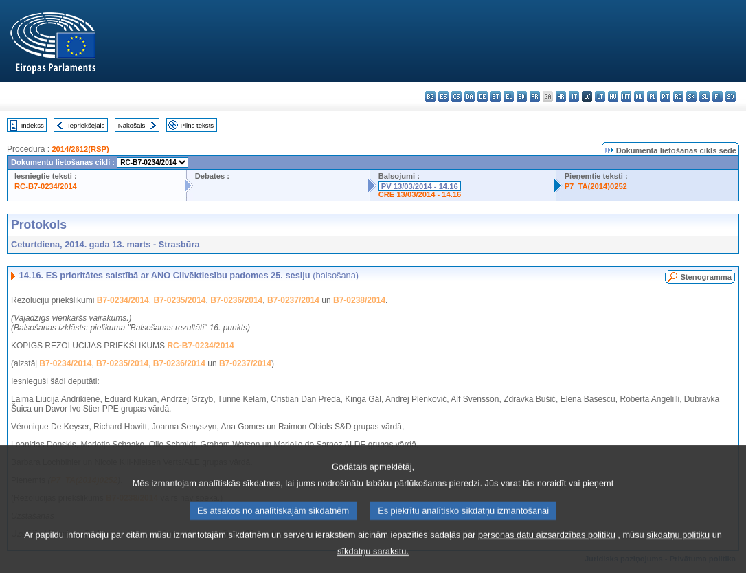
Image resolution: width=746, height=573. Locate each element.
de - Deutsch (482, 96)
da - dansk (469, 96)
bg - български (430, 96)
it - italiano (574, 96)
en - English (522, 96)
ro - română (678, 96)
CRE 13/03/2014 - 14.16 (420, 194)
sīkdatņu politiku (678, 550)
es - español (443, 96)
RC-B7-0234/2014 (45, 186)
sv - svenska (730, 96)
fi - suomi (717, 96)
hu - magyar (613, 96)
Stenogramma (706, 277)
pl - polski (652, 96)
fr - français (535, 96)
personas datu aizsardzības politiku (546, 550)
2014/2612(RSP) (80, 149)
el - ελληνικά (509, 96)
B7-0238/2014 (359, 300)
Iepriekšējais (86, 125)
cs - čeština (456, 96)
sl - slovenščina (704, 96)
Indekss (32, 125)
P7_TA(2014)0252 (596, 186)
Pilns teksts (197, 125)
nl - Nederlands (639, 96)
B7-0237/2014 (293, 300)
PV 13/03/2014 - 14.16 (419, 186)
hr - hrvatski (561, 96)
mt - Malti (626, 96)
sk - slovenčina (691, 96)
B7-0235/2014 (179, 300)
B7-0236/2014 (236, 300)
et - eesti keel (495, 96)
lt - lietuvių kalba (600, 96)
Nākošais (131, 125)
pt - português (665, 96)
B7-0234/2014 (123, 300)
